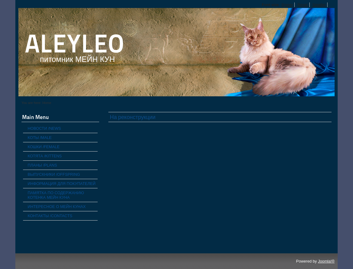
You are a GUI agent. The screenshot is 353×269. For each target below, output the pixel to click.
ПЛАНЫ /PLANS (42, 165)
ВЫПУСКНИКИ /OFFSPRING (54, 174)
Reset (302, 4)
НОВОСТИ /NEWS (44, 128)
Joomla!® (326, 261)
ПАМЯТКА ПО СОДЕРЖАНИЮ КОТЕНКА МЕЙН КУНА (56, 195)
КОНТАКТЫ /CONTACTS (50, 215)
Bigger (287, 4)
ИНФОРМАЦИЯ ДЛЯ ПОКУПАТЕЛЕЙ (61, 183)
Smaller (319, 4)
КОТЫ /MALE (40, 137)
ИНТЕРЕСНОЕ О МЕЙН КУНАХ (57, 206)
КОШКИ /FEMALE (44, 146)
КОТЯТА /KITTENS (45, 156)
